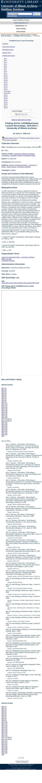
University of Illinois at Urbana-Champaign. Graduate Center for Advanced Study (18, 154)
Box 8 (5, 71)
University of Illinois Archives (19, 5)
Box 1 (5, 58)
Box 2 (5, 60)
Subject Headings (21, 28)
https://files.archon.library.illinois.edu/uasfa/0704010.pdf (20, 283)
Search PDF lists (12, 16)
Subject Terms (6, 52)
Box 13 (6, 80)
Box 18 (6, 89)
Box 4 (5, 64)
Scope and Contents (8, 46)
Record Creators (21, 31)
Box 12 (6, 78)
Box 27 (6, 105)
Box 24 (6, 100)
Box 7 (5, 69)
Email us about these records (21, 120)
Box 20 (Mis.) (7, 93)
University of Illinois (24, 167)
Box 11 (6, 76)
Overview (5, 43)
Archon (19, 768)
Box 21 (6, 94)
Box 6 (5, 67)
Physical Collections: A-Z (21, 23)
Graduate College (25, 34)
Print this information (9, 140)
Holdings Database (12, 9)
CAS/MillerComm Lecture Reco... (23, 36)
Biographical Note (7, 49)
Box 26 (6, 104)
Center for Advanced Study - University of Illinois (17, 257)
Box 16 (6, 85)
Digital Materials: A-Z (21, 25)
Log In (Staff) (21, 757)
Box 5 (5, 65)
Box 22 (6, 96)
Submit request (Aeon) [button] (10, 138)
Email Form (25, 762)
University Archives (6, 34)
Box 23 (6, 98)
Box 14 (6, 82)
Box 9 (5, 73)
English (13, 170)
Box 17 (6, 87)
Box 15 (6, 84)
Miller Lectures (12, 167)
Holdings (16, 34)
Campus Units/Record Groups (21, 20)
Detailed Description (8, 55)
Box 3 (5, 62)
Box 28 (6, 107)
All (3, 436)
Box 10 (6, 74)
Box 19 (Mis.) (7, 91)
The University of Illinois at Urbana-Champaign (25, 769)
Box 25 (6, 102)
